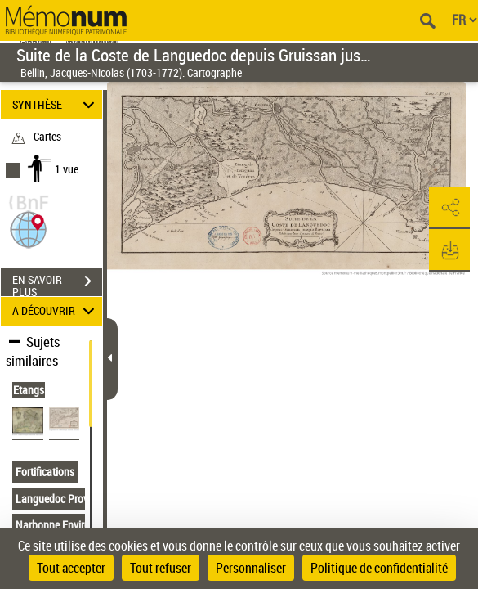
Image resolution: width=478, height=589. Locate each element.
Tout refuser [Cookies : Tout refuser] (160, 568)
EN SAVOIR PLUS (57, 283)
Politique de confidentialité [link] (379, 568)
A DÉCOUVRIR (56, 311)
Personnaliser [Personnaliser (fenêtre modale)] (251, 568)
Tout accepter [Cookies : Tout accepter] (71, 568)
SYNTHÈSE (56, 104)
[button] (28, 228)
